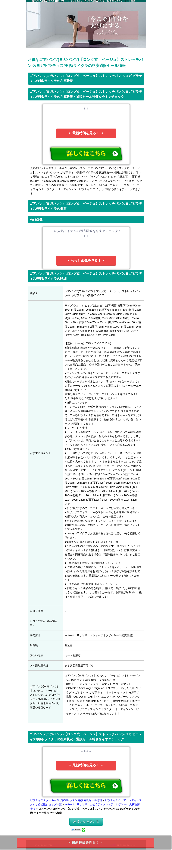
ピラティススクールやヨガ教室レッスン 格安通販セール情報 (66, 800)
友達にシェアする (86, 822)
